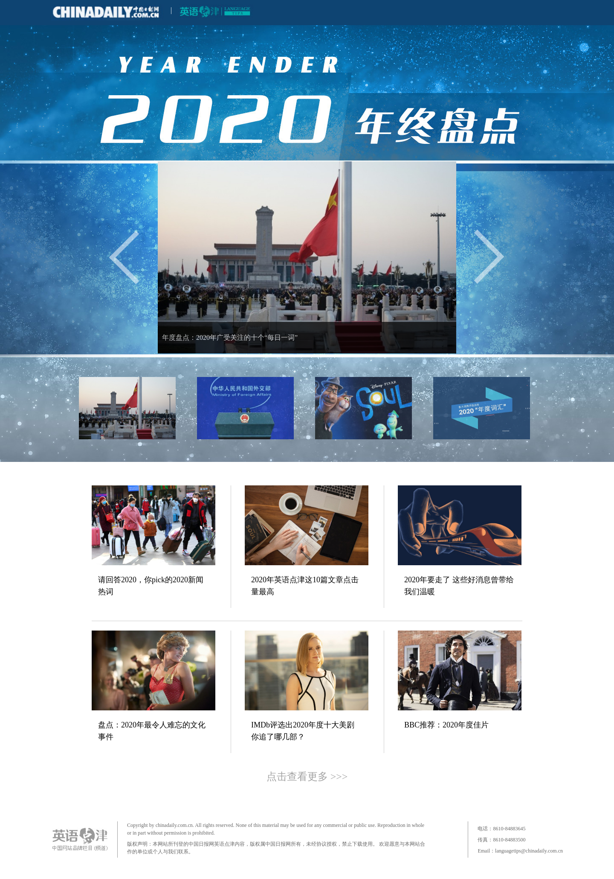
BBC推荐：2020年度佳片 (446, 725)
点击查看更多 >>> (307, 776)
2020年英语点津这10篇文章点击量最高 (305, 585)
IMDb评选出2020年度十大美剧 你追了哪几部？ (302, 731)
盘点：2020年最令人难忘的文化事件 (152, 731)
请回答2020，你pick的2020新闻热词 (150, 585)
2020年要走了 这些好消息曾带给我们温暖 (459, 585)
